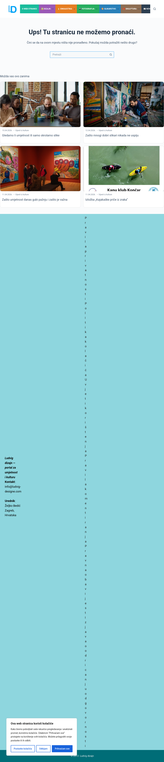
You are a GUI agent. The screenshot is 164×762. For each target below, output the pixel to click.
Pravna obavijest (86, 579)
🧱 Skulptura (132, 9)
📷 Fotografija (89, 9)
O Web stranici (29, 9)
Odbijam (43, 748)
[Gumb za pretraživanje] (111, 54)
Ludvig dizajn (87, 755)
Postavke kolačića (23, 748)
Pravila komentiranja (86, 498)
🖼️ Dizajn (48, 9)
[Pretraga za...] (79, 54)
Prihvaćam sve (62, 748)
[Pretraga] (154, 9)
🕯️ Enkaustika (66, 9)
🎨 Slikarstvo (110, 9)
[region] (41, 737)
